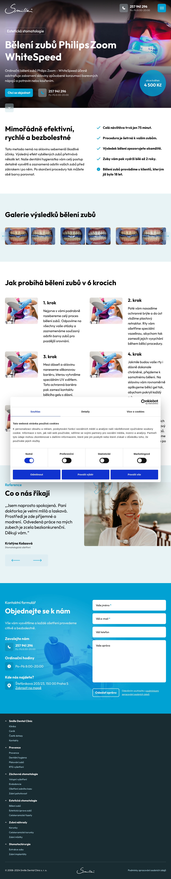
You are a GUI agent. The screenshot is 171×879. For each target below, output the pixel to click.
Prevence (14, 752)
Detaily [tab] (85, 411)
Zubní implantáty (17, 854)
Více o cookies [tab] (135, 411)
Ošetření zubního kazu (20, 788)
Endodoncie (15, 784)
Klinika (12, 726)
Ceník (12, 731)
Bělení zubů (15, 805)
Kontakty (13, 740)
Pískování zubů (16, 762)
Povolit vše (134, 474)
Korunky (13, 827)
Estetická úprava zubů (20, 810)
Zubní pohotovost (18, 793)
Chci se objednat (19, 93)
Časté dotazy (16, 735)
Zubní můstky (16, 837)
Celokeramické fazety (20, 815)
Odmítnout (36, 474)
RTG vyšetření (16, 766)
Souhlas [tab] (35, 411)
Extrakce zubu (16, 849)
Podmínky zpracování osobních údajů (147, 870)
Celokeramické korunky (21, 832)
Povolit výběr (85, 474)
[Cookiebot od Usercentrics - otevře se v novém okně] (143, 401)
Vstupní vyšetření (18, 779)
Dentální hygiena (18, 757)
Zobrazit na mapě (28, 688)
